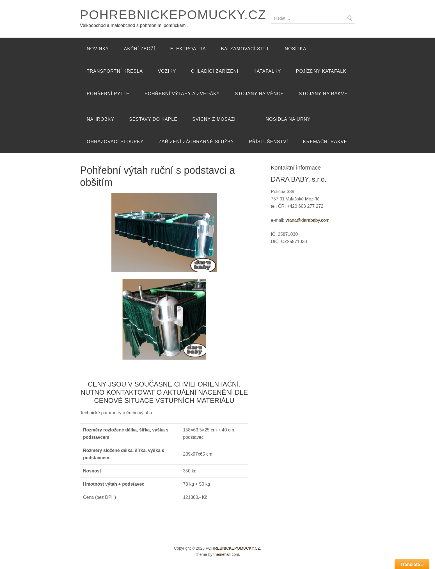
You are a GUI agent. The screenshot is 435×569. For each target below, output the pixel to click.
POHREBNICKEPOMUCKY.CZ (173, 15)
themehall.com (226, 554)
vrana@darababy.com (307, 220)
